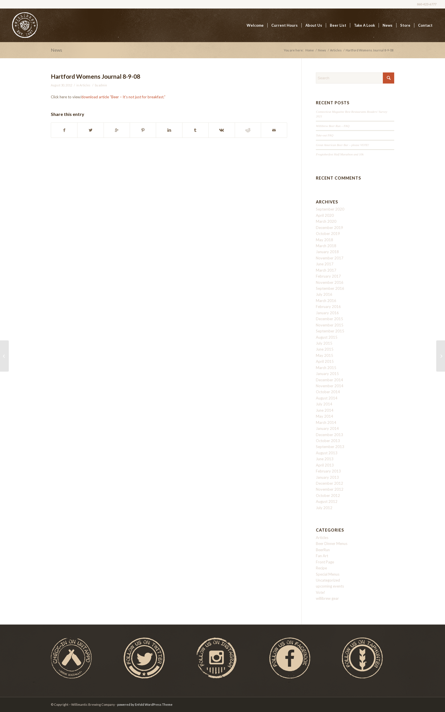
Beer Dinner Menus (331, 543)
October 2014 (328, 392)
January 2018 (327, 251)
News (56, 50)
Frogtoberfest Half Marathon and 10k (340, 154)
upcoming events (330, 586)
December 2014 (329, 380)
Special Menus (327, 574)
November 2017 (329, 258)
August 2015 (326, 337)
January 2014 (327, 428)
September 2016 (330, 288)
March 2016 (326, 300)
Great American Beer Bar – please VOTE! (342, 145)
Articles (336, 50)
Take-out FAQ (324, 135)
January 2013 (327, 477)
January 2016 (327, 313)
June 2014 (324, 410)
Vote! (320, 592)
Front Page (325, 562)
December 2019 (329, 227)
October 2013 (328, 440)
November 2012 (329, 489)
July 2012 (324, 507)
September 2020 (330, 209)
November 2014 (329, 386)
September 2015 (330, 331)
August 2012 (326, 501)
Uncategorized (328, 580)
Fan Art (322, 555)
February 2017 (328, 276)
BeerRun (323, 549)
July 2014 (324, 404)
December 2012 (329, 483)
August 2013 (326, 453)
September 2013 (330, 446)
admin (102, 85)
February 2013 (328, 471)
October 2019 (328, 233)
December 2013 (329, 434)
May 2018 (324, 240)
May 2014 (324, 416)
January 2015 (327, 373)
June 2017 (324, 264)
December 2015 (329, 319)
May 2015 (324, 355)
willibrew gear (327, 598)
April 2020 (325, 215)
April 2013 (325, 465)
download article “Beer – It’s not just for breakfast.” (123, 97)
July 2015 (324, 343)
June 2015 (324, 349)
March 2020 (326, 221)
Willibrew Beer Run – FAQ (332, 126)
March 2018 (326, 245)
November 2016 (329, 282)
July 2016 (324, 294)
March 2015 (326, 367)
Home (309, 50)
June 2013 (324, 459)
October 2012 (328, 495)
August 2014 (326, 398)
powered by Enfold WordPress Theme (145, 704)
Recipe (321, 568)
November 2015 (329, 325)
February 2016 (328, 306)
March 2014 (326, 422)
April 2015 (325, 361)
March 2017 (326, 270)
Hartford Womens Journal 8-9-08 (95, 76)
